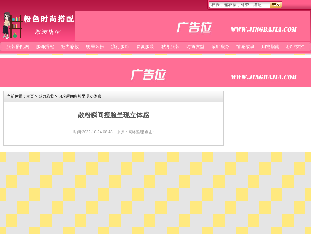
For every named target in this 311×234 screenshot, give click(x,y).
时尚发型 (195, 46)
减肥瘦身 (220, 46)
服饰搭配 (45, 46)
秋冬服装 (170, 46)
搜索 (276, 4)
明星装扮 (95, 46)
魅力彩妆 (70, 46)
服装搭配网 (37, 25)
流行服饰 (120, 46)
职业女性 (295, 46)
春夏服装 (145, 46)
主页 (30, 96)
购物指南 (270, 46)
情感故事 (245, 46)
